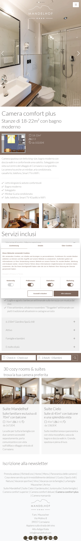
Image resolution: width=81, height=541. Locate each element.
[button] (76, 71)
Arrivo (47, 453)
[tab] (40, 211)
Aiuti (48, 521)
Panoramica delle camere (63, 442)
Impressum (29, 521)
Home (38, 442)
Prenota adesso (12, 442)
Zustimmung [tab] (14, 245)
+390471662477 (40, 505)
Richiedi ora (27, 442)
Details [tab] (40, 245)
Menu (46, 442)
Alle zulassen (66, 293)
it (40, 518)
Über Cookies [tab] (67, 245)
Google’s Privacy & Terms (12, 274)
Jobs (55, 521)
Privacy (41, 521)
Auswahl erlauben (40, 293)
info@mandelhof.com (40, 501)
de (37, 518)
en (44, 518)
